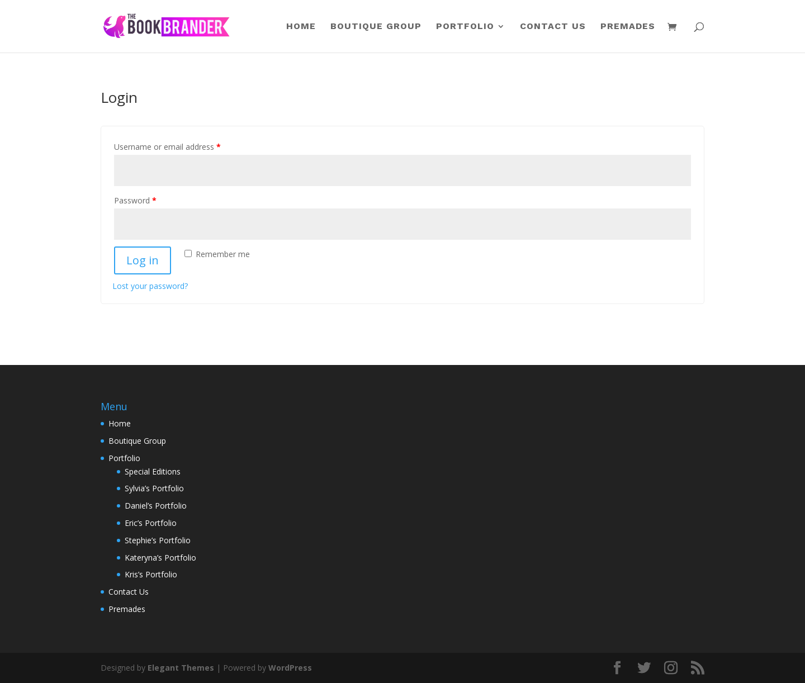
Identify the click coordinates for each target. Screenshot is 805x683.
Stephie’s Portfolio (158, 540)
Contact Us (553, 26)
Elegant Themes (181, 667)
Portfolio (465, 26)
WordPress (290, 667)
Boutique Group (376, 26)
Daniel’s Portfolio (156, 505)
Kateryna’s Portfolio (160, 557)
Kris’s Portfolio (151, 574)
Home (301, 26)
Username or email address (167, 146)
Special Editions (153, 471)
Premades (627, 26)
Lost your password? (150, 286)
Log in (142, 260)
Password (135, 200)
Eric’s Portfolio (151, 523)
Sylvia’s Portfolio (154, 488)
